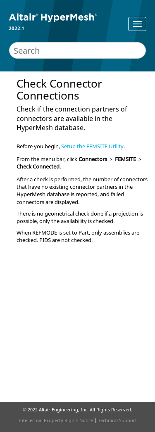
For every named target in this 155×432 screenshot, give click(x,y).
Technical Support (117, 420)
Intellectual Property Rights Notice (56, 420)
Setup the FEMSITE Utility (92, 146)
